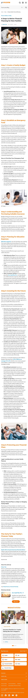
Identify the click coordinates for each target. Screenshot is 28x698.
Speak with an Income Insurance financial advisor (13, 549)
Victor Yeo (4, 24)
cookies (5, 688)
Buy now (16, 601)
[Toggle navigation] (26, 3)
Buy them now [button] (4, 651)
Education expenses (6, 241)
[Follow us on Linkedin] (9, 695)
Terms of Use (3, 685)
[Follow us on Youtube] (13, 695)
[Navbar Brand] (5, 2)
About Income (4, 679)
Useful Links (3, 676)
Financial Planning (14, 586)
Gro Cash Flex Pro (12, 275)
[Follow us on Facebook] (6, 695)
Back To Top (23, 651)
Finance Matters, (4, 15)
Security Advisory (12, 683)
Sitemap (19, 683)
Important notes (4, 559)
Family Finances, (6, 586)
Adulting (6, 641)
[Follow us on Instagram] (2, 695)
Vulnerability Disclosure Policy (14, 685)
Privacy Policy (4, 683)
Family (10, 15)
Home (2, 11)
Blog (5, 11)
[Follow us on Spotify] (16, 695)
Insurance (3, 673)
